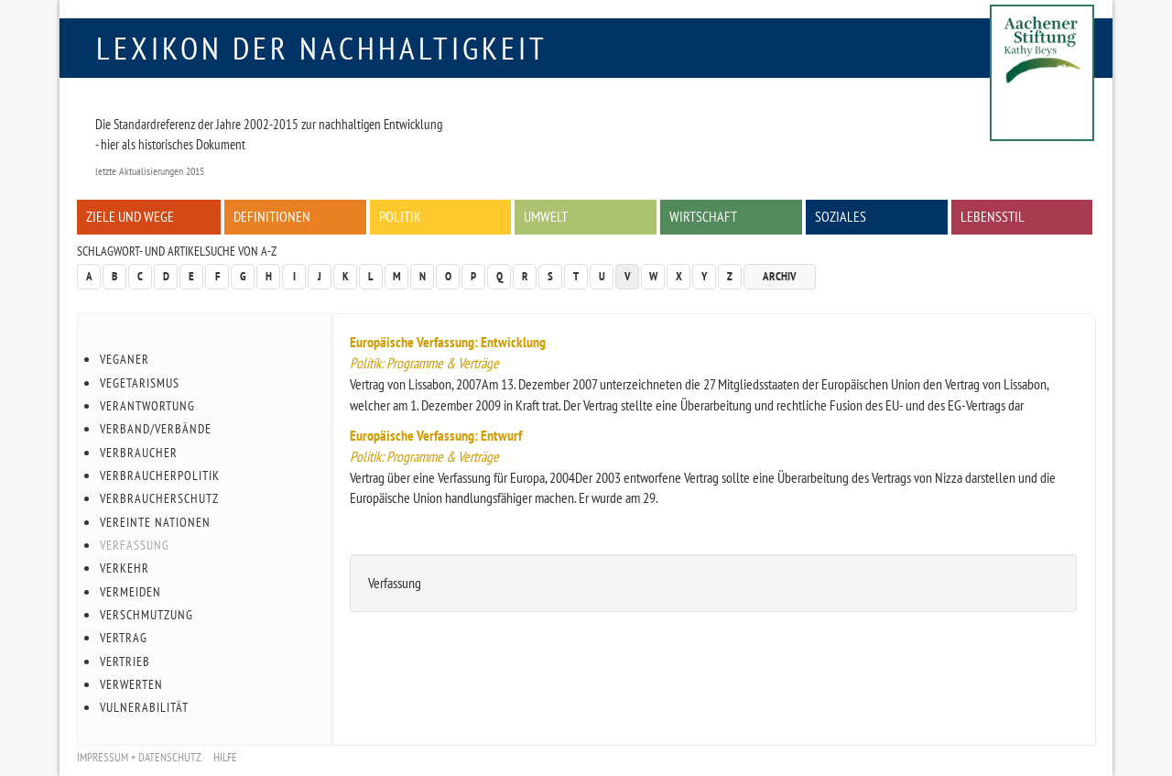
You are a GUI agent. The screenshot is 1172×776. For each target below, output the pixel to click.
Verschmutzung (146, 615)
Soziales (840, 216)
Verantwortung (147, 406)
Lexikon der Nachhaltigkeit (322, 48)
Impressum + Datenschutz (139, 757)
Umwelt (546, 216)
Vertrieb (125, 661)
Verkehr (124, 568)
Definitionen (271, 216)
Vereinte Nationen (155, 522)
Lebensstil (992, 216)
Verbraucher (139, 452)
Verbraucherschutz (159, 498)
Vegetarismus (139, 383)
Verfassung (134, 545)
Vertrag (123, 637)
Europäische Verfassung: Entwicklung (448, 342)
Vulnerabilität (144, 707)
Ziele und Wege (130, 216)
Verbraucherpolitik (160, 475)
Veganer (124, 359)
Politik (400, 216)
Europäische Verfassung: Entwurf (436, 435)
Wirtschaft (703, 216)
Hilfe (225, 757)
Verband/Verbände (156, 429)
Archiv (780, 276)
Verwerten (131, 684)
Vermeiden (130, 592)
